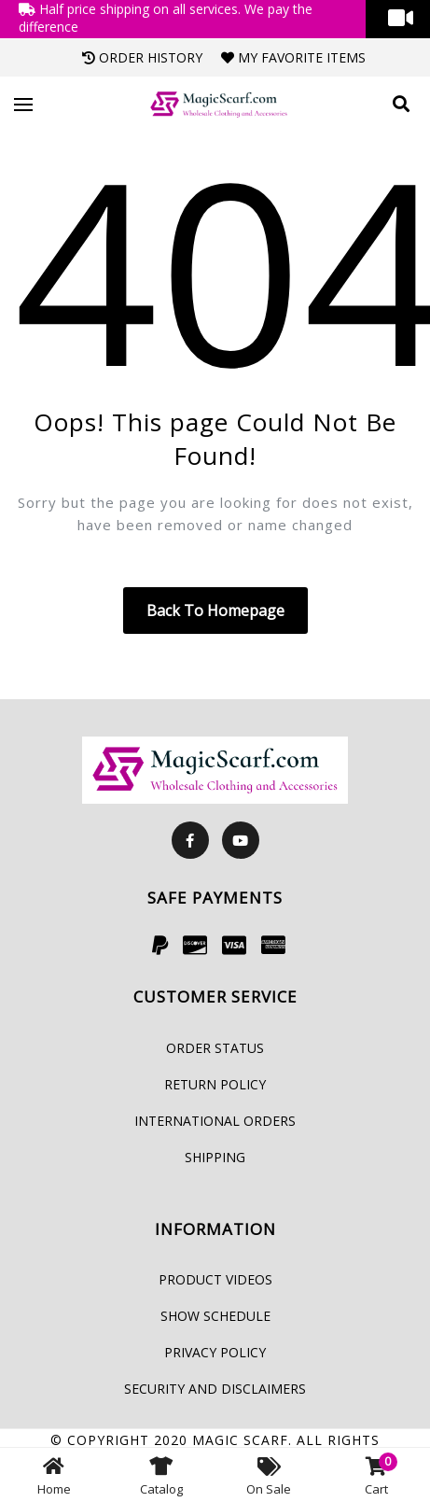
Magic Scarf (240, 1440)
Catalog (161, 1475)
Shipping (215, 1157)
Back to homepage (215, 610)
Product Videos (215, 1279)
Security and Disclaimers (215, 1388)
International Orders (215, 1121)
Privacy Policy (215, 1352)
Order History (142, 57)
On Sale (268, 1475)
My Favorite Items (293, 57)
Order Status (215, 1048)
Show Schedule (215, 1316)
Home (54, 1475)
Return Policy (215, 1084)
